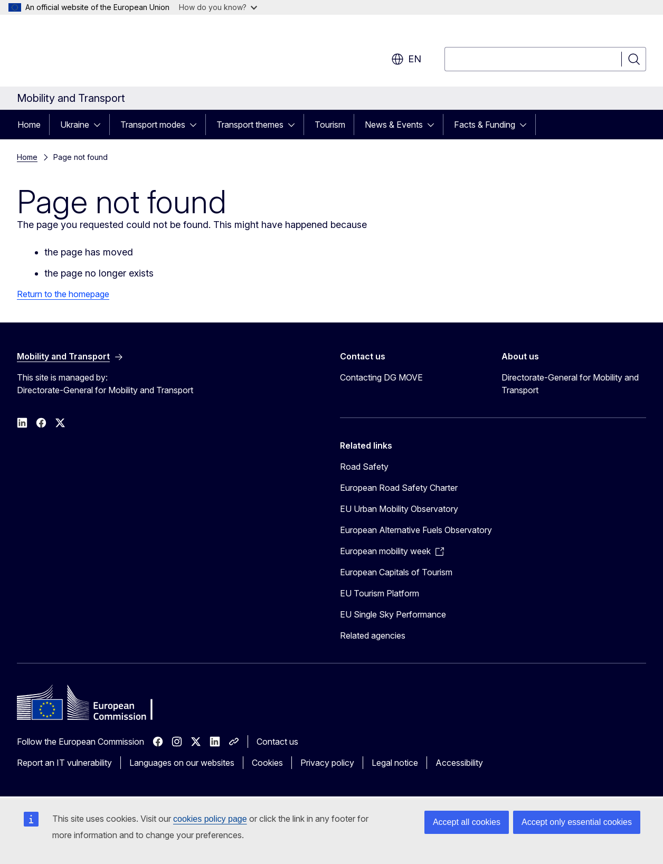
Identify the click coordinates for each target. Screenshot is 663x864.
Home (29, 124)
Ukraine (74, 124)
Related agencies (372, 635)
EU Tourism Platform (379, 593)
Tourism (330, 124)
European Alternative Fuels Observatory (416, 530)
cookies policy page (210, 818)
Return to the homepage (63, 294)
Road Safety (364, 466)
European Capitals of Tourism (396, 572)
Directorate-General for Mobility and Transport (570, 383)
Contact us (277, 741)
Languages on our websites (181, 762)
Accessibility (459, 762)
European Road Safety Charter (399, 487)
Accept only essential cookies (577, 822)
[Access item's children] (100, 124)
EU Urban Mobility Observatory (399, 509)
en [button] (406, 59)
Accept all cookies (466, 822)
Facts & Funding (484, 124)
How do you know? (218, 7)
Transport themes (249, 124)
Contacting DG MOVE (381, 377)
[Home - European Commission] (102, 53)
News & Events (394, 124)
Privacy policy (327, 762)
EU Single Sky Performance (393, 614)
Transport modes (152, 124)
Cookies (267, 762)
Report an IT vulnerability (64, 762)
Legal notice (395, 762)
